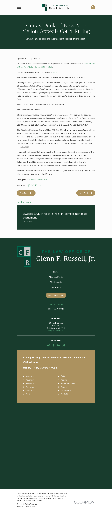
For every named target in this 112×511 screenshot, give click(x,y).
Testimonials (56, 282)
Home (56, 272)
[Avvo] (63, 345)
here (55, 72)
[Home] (56, 7)
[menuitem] (20, 428)
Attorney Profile (56, 277)
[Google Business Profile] (48, 345)
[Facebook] (53, 345)
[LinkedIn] (58, 345)
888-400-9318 (56, 309)
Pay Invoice (56, 287)
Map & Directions (56, 331)
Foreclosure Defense (37, 179)
